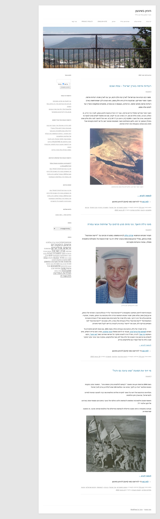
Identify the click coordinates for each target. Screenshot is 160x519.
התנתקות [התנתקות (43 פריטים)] (39, 255)
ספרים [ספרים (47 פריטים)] (39, 263)
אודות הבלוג (120, 21)
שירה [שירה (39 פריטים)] (35, 268)
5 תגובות (131, 91)
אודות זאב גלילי (107, 21)
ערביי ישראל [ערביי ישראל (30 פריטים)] (32, 263)
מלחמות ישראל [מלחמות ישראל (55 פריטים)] (47, 261)
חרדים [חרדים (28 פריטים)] (49, 257)
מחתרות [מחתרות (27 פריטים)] (37, 259)
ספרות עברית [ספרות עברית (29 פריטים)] (45, 263)
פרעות (125, 210)
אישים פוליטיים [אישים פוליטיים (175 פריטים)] (44, 248)
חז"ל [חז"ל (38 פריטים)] (29, 255)
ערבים (70, 207)
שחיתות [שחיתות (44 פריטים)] (40, 268)
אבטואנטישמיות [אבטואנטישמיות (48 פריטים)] (48, 242)
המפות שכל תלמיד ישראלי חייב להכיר (42, 139)
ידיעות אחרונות (105, 356)
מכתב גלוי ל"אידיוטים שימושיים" (44, 112)
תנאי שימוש (130, 509)
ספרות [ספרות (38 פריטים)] (52, 264)
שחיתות (97, 356)
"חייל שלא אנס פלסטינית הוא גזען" (43, 131)
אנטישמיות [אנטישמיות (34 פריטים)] (30, 248)
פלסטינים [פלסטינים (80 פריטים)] (38, 265)
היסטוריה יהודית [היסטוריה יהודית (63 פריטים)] (37, 253)
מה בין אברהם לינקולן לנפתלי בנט (43, 169)
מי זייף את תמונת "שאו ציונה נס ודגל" (114, 370)
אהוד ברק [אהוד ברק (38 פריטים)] (38, 242)
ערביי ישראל (77, 207)
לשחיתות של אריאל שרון (121, 332)
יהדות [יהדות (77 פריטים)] (39, 257)
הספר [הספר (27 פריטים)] (52, 255)
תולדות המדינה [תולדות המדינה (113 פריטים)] (45, 272)
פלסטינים (131, 210)
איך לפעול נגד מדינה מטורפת (45, 101)
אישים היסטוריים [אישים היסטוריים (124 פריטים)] (44, 244)
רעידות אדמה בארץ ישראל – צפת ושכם (113, 86)
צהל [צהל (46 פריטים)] (31, 266)
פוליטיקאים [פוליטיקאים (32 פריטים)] (47, 266)
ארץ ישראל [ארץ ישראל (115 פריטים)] (41, 250)
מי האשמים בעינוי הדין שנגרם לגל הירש (42, 171)
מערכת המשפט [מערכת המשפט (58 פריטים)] (33, 261)
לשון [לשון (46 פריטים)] (52, 259)
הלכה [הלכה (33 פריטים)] (28, 253)
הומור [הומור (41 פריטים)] (47, 253)
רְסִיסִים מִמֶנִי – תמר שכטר (46, 214)
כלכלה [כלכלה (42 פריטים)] (33, 258)
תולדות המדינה (118, 210)
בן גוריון (88, 487)
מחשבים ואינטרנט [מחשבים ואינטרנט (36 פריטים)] (45, 259)
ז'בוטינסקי (82, 487)
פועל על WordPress (119, 509)
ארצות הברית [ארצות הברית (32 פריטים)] (30, 251)
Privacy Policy (70, 21)
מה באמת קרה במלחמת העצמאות (43, 177)
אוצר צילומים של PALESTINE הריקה (42, 141)
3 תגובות (131, 376)
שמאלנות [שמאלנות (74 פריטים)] (49, 270)
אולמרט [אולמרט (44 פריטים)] (32, 242)
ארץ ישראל (95, 207)
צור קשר (57, 21)
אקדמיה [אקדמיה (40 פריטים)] (51, 251)
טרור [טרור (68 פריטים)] (44, 257)
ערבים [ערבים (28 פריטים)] (52, 266)
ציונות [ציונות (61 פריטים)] (51, 268)
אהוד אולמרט (90, 332)
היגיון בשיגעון (126, 11)
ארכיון (96, 21)
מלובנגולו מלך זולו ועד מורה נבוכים (43, 109)
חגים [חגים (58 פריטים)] (33, 255)
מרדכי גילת (111, 235)
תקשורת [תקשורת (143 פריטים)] (48, 276)
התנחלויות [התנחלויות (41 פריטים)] (47, 255)
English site (85, 21)
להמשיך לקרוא (127, 196)
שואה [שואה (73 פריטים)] (46, 268)
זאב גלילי (124, 207)
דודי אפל (125, 334)
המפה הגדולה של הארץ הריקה (44, 150)
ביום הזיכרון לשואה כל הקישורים (43, 201)
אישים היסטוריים (105, 207)
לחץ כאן (128, 202)
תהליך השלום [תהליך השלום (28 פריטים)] (40, 270)
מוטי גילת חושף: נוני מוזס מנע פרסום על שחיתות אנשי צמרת (102, 224)
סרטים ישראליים (74, 487)
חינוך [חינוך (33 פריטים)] (52, 258)
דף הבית (131, 21)
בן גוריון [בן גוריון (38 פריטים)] (51, 253)
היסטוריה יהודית (86, 207)
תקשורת (91, 356)
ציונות (66, 487)
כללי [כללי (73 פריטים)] (28, 257)
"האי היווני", (76, 334)
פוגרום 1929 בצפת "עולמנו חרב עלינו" (42, 174)
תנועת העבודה (119, 490)
